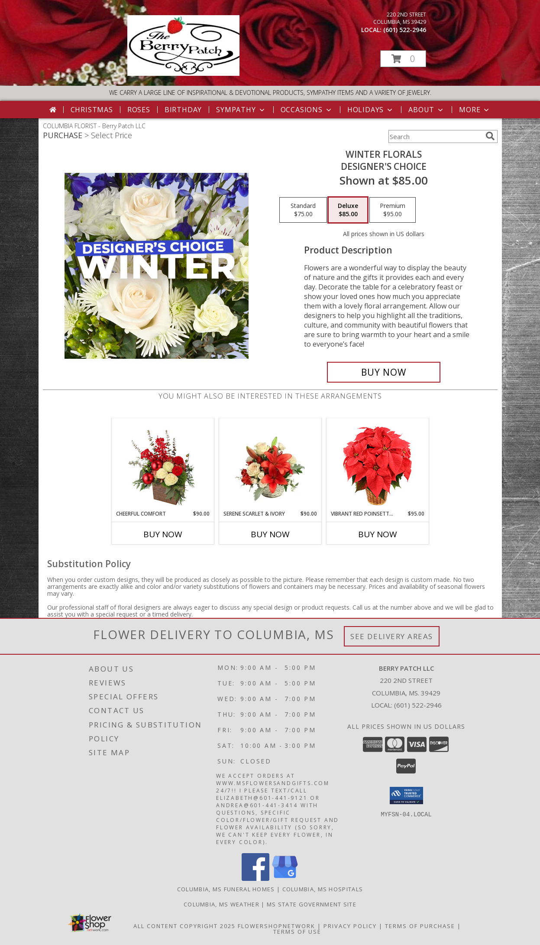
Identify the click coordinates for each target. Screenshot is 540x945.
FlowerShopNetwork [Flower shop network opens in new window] (276, 926)
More (475, 109)
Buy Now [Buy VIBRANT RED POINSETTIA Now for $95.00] (377, 534)
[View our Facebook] (255, 878)
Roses (138, 109)
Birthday (183, 109)
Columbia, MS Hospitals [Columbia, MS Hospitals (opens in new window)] (322, 889)
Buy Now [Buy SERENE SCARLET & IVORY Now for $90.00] (270, 534)
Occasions (307, 109)
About (426, 109)
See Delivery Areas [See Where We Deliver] (391, 636)
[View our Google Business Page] (285, 878)
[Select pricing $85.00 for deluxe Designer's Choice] (348, 210)
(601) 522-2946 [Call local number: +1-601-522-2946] (404, 30)
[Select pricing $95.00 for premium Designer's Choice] (392, 210)
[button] (403, 58)
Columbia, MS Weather (221, 904)
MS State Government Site (311, 904)
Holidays (370, 109)
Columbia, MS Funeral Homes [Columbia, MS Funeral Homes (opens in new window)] (226, 889)
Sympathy (241, 109)
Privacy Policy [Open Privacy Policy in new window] (350, 926)
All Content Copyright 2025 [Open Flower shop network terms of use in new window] (184, 926)
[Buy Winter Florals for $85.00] (384, 372)
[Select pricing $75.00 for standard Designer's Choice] (303, 210)
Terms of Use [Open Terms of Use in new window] (297, 931)
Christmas (92, 109)
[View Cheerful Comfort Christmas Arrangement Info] (162, 464)
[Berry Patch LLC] (183, 73)
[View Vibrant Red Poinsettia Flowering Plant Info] (377, 464)
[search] (490, 136)
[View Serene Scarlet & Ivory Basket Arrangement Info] (270, 464)
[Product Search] (435, 136)
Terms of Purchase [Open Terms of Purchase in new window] (420, 926)
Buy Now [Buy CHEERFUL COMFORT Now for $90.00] (162, 534)
